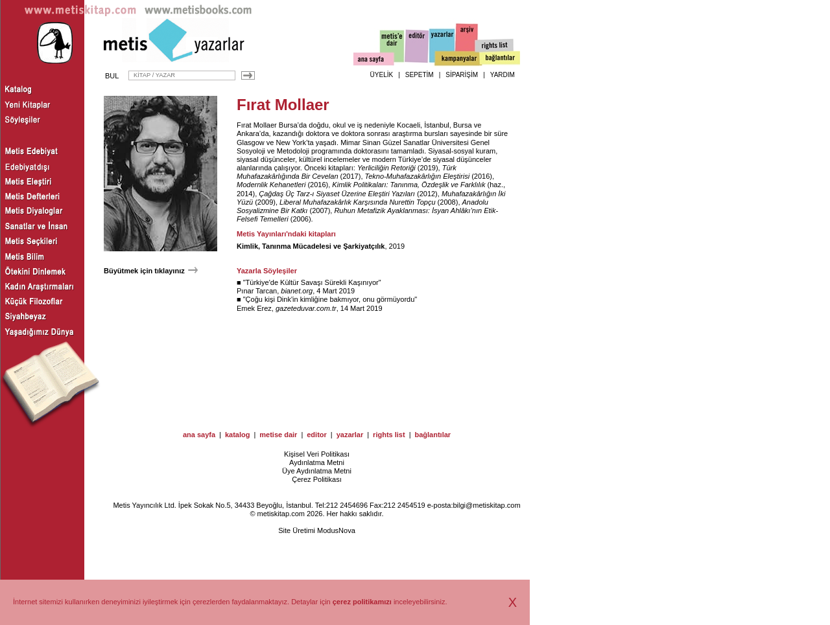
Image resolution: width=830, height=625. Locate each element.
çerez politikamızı (362, 602)
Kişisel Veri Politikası (317, 454)
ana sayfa (199, 434)
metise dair (278, 434)
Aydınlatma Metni (316, 462)
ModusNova (336, 530)
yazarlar (350, 434)
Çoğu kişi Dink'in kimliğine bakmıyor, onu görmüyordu (330, 299)
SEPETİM (419, 74)
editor (317, 434)
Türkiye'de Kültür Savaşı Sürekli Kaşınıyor (312, 282)
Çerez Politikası (316, 479)
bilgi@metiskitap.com (486, 505)
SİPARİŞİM (461, 74)
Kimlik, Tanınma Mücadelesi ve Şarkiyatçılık (311, 246)
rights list (389, 434)
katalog (237, 434)
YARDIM (502, 74)
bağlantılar (432, 434)
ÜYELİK (382, 74)
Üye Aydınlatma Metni (316, 471)
